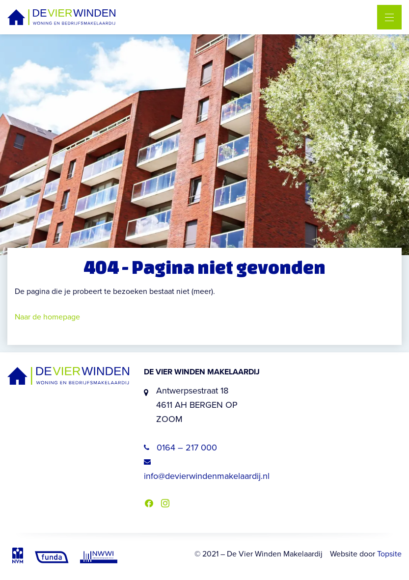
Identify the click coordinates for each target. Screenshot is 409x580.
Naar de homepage (47, 316)
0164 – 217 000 (180, 447)
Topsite (389, 553)
